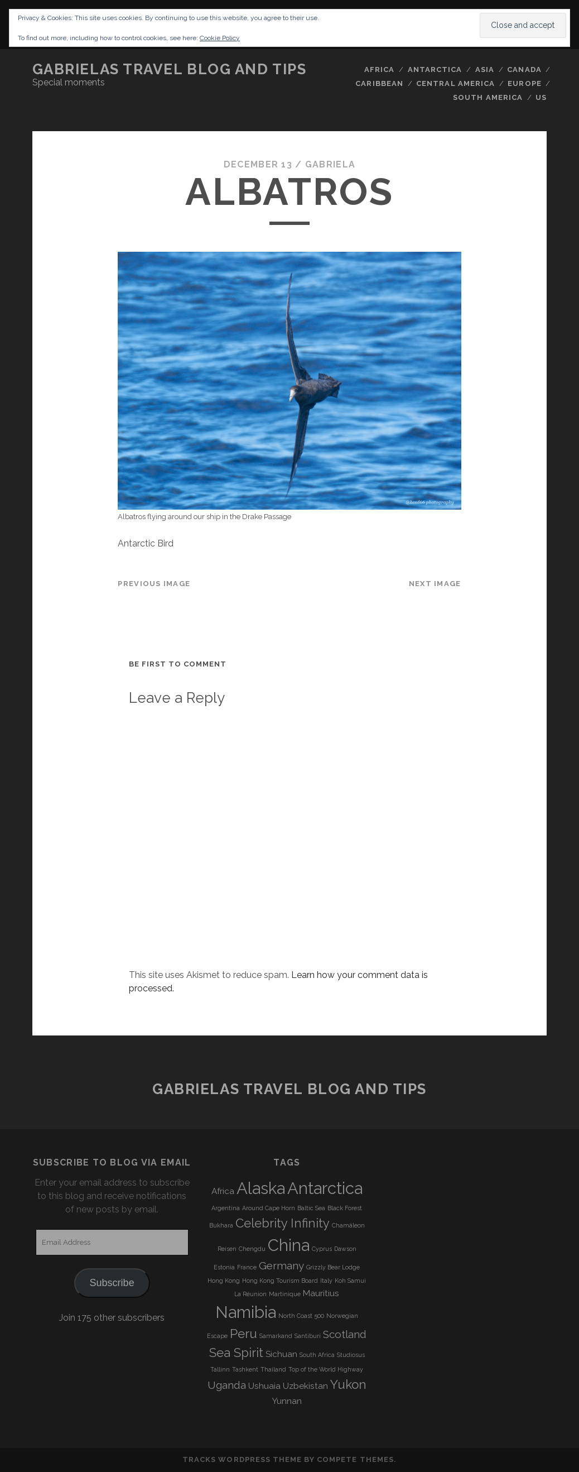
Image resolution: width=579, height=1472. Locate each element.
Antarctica (435, 69)
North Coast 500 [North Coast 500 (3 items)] (301, 1315)
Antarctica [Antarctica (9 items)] (325, 1188)
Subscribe (112, 1282)
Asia (484, 69)
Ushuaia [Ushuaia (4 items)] (264, 1386)
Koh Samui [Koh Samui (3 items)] (350, 1280)
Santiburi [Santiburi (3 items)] (308, 1335)
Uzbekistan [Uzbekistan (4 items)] (305, 1386)
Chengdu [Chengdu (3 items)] (252, 1248)
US (541, 97)
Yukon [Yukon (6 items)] (348, 1384)
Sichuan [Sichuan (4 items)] (281, 1354)
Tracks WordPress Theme (242, 1459)
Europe (524, 83)
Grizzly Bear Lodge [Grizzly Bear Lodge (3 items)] (333, 1267)
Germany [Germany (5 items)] (281, 1265)
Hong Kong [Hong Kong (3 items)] (224, 1280)
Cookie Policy (220, 38)
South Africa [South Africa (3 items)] (317, 1354)
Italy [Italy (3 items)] (326, 1280)
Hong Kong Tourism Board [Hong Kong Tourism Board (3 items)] (280, 1280)
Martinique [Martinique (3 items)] (285, 1294)
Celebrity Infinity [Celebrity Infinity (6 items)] (282, 1223)
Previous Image (154, 583)
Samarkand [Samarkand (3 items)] (275, 1335)
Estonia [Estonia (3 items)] (224, 1267)
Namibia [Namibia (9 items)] (245, 1312)
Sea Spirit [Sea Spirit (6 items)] (236, 1352)
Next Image (435, 583)
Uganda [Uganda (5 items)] (227, 1385)
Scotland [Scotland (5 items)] (344, 1334)
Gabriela (330, 164)
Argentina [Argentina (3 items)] (225, 1208)
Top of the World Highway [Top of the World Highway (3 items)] (325, 1369)
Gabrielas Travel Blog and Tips (169, 69)
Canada (524, 69)
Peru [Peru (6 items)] (243, 1333)
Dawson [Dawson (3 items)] (345, 1248)
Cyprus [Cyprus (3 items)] (322, 1248)
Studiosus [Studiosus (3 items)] (351, 1354)
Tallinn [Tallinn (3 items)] (220, 1369)
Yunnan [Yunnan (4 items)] (287, 1401)
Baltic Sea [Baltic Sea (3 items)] (311, 1208)
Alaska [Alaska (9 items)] (261, 1188)
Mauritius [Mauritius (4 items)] (321, 1293)
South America (488, 97)
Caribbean (379, 83)
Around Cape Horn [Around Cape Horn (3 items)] (268, 1208)
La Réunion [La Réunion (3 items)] (250, 1294)
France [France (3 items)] (247, 1267)
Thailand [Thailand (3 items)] (273, 1369)
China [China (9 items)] (289, 1245)
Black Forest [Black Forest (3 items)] (344, 1208)
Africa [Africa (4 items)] (222, 1191)
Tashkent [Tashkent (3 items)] (245, 1369)
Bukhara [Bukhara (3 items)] (221, 1225)
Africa (379, 69)
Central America (455, 83)
